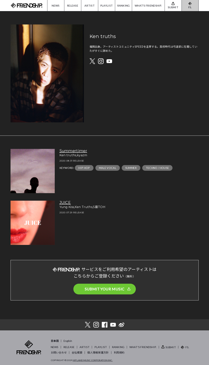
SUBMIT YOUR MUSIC (105, 289)
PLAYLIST (106, 5)
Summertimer (73, 151)
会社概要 (77, 352)
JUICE (65, 202)
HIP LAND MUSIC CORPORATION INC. (93, 360)
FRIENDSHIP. (27, 5)
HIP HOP (84, 167)
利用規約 (119, 352)
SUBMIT (171, 347)
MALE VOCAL (107, 167)
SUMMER (131, 167)
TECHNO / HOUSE (157, 167)
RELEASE (72, 5)
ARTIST (89, 5)
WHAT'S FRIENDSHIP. (148, 5)
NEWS (55, 5)
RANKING (123, 5)
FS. (190, 7)
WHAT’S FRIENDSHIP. (143, 347)
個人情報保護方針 (98, 352)
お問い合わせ (59, 352)
